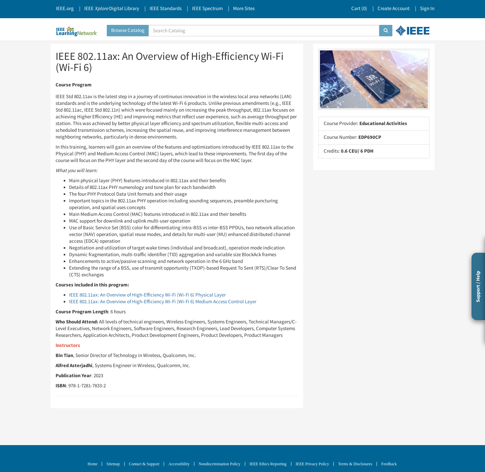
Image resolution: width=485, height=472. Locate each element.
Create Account (394, 8)
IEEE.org (65, 8)
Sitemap (113, 464)
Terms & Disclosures (355, 464)
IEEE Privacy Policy (312, 464)
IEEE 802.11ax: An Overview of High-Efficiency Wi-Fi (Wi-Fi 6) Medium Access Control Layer (162, 302)
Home (92, 464)
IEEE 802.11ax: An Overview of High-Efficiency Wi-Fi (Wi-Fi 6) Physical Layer (147, 295)
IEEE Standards (166, 8)
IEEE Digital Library (111, 8)
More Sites (244, 8)
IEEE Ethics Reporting (268, 464)
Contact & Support (144, 464)
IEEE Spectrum (207, 8)
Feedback (389, 464)
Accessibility (179, 464)
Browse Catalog (127, 30)
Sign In (427, 8)
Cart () (359, 8)
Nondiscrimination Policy (219, 464)
